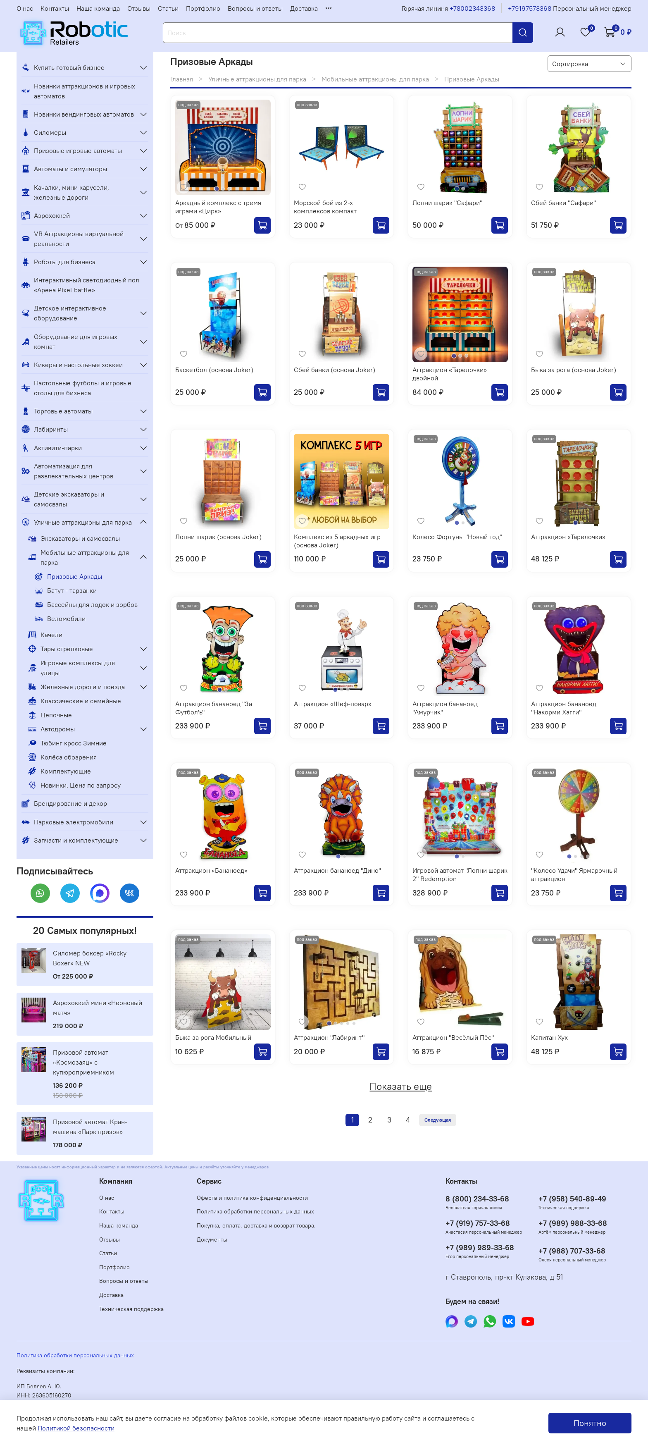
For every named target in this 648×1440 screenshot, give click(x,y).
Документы (212, 1239)
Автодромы (51, 729)
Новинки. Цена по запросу (74, 785)
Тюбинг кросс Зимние (67, 743)
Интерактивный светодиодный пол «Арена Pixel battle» (80, 285)
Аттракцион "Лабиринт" (329, 1037)
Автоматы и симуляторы (64, 169)
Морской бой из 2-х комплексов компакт (325, 206)
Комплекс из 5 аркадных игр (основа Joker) (337, 541)
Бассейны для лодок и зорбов (86, 604)
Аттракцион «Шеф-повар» (333, 704)
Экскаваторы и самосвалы (74, 538)
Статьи (168, 8)
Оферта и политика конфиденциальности (252, 1197)
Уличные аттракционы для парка (257, 79)
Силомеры (43, 132)
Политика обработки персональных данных (255, 1211)
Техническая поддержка (131, 1309)
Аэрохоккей (45, 215)
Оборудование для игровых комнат (69, 341)
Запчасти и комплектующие (69, 840)
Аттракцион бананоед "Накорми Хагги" (563, 708)
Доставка (304, 8)
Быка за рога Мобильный (213, 1037)
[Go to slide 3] (229, 189)
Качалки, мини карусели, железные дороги (65, 192)
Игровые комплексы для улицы (71, 668)
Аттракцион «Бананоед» (211, 870)
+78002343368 (472, 8)
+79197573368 (529, 8)
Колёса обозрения (62, 757)
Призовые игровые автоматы (71, 150)
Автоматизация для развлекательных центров (67, 471)
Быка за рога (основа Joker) (573, 369)
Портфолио (203, 8)
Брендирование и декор (64, 803)
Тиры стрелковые (60, 649)
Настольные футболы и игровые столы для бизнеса (76, 388)
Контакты (54, 8)
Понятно (590, 1423)
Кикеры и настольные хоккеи (72, 365)
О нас (25, 8)
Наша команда (98, 8)
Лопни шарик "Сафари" (447, 202)
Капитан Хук (549, 1037)
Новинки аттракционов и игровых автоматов (78, 91)
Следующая (437, 1120)
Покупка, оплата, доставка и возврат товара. (256, 1225)
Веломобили (60, 618)
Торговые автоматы (57, 411)
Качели (45, 634)
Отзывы (138, 8)
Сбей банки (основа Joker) (334, 369)
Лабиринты (44, 429)
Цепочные (50, 715)
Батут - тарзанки (66, 590)
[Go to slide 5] (354, 1023)
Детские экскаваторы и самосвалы (62, 499)
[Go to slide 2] (223, 189)
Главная (181, 79)
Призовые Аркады (68, 576)
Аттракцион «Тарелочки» (568, 537)
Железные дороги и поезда (76, 687)
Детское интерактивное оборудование (63, 313)
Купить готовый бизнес (62, 67)
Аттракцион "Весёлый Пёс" (453, 1037)
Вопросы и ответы (255, 8)
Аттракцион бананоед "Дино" (337, 870)
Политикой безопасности (76, 1428)
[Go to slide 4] (588, 856)
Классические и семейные (74, 701)
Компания (115, 1181)
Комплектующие (59, 771)
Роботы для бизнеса (58, 262)
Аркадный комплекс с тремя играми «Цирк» (218, 206)
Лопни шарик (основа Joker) (218, 537)
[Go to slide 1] (216, 188)
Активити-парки (51, 448)
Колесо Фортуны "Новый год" (457, 537)
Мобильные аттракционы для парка (375, 79)
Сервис (209, 1181)
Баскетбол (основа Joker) (214, 369)
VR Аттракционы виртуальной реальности (72, 238)
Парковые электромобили (67, 822)
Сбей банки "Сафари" (563, 202)
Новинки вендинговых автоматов (77, 114)
